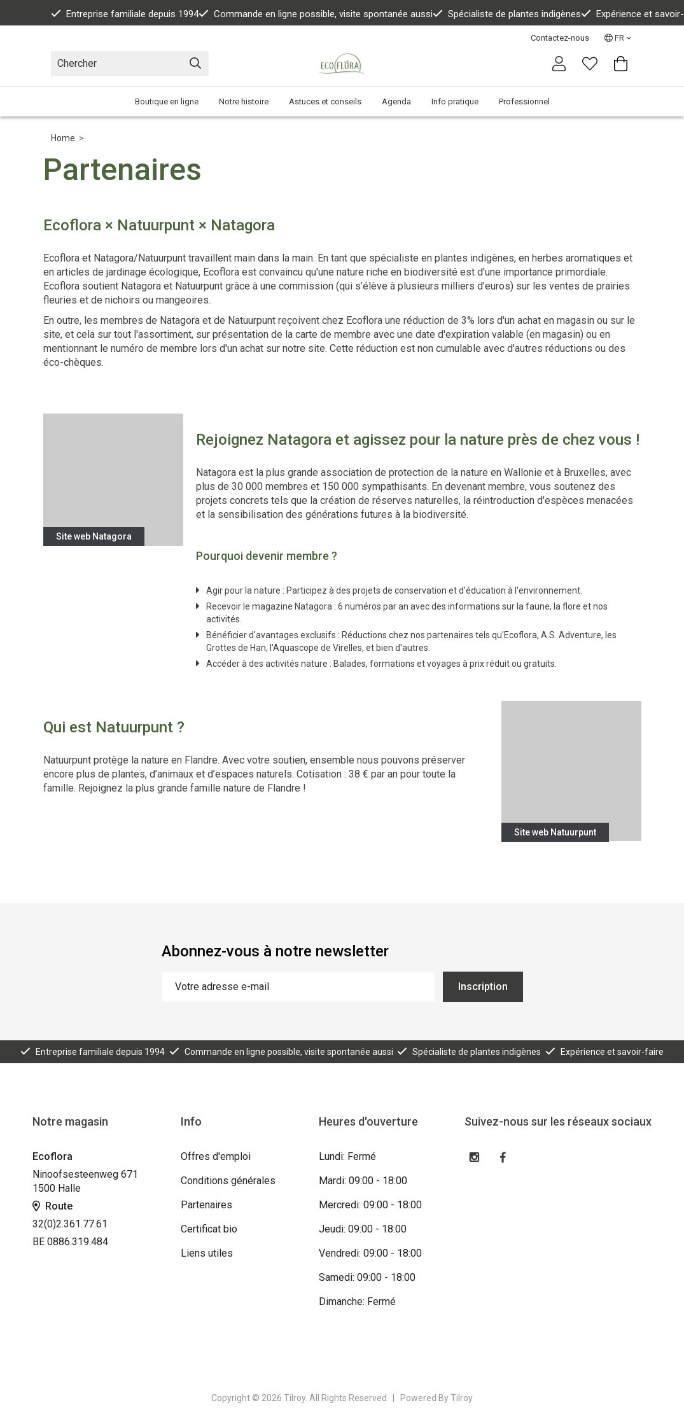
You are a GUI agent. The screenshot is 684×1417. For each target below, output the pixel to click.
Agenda (396, 101)
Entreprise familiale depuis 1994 (125, 14)
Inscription (483, 987)
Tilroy (461, 1398)
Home (63, 138)
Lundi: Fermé (347, 1156)
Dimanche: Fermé (357, 1301)
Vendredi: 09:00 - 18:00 (370, 1253)
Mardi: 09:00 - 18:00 (363, 1181)
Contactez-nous (560, 38)
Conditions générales (228, 1181)
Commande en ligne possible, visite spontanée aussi (316, 14)
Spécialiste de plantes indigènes (507, 14)
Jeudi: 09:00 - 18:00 (363, 1229)
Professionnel (524, 101)
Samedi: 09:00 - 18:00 (367, 1277)
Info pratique (454, 101)
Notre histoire (244, 101)
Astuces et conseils (325, 101)
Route (52, 1206)
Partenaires (206, 1205)
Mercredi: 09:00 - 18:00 (370, 1205)
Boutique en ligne (167, 101)
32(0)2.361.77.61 (70, 1224)
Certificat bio (209, 1229)
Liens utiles (207, 1253)
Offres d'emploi (216, 1156)
